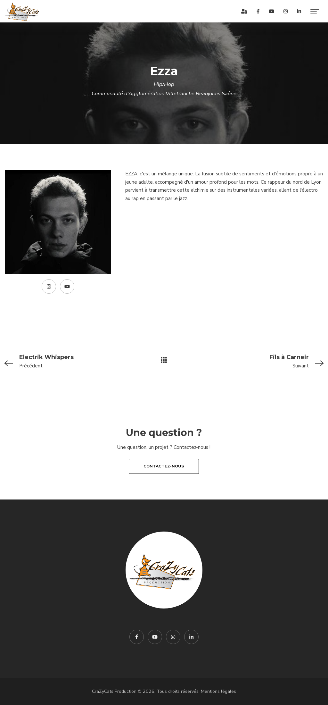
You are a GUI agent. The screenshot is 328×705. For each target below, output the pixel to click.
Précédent (65, 360)
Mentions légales (218, 691)
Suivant (262, 360)
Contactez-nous (164, 466)
